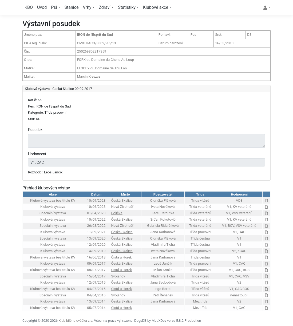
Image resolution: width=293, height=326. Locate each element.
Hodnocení (37, 154)
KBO (29, 7)
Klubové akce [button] (155, 7)
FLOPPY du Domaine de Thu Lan (102, 68)
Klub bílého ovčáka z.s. (75, 321)
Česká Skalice (121, 200)
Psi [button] (54, 7)
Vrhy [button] (87, 7)
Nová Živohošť (122, 207)
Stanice (72, 7)
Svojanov (118, 276)
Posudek (35, 130)
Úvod (42, 7)
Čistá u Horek (121, 257)
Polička (116, 213)
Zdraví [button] (104, 7)
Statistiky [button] (127, 7)
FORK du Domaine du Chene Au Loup (105, 60)
